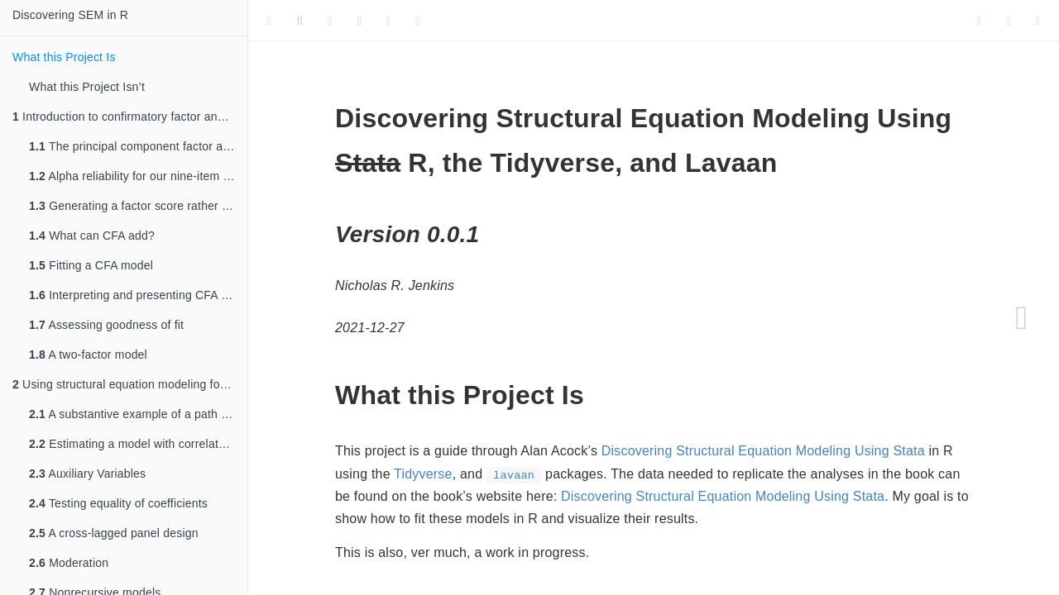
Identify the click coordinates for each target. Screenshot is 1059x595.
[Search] (299, 20)
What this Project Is (64, 57)
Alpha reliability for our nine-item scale (138, 176)
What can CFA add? (92, 235)
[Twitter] (979, 20)
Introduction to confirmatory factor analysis (129, 116)
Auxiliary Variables (87, 473)
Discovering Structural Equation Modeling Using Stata (763, 451)
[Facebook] (1008, 20)
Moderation (68, 562)
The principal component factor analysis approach (138, 146)
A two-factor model (88, 354)
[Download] (388, 20)
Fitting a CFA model (91, 265)
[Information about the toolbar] (417, 20)
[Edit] (359, 20)
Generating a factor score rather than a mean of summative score (138, 205)
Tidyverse (423, 474)
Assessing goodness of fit (106, 324)
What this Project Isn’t (87, 86)
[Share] (1037, 20)
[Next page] (1022, 318)
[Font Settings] (329, 20)
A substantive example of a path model (138, 414)
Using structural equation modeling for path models (129, 384)
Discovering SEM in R (70, 14)
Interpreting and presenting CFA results (138, 295)
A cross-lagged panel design (114, 533)
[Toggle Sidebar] (269, 20)
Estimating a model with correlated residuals (138, 443)
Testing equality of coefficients (118, 503)
